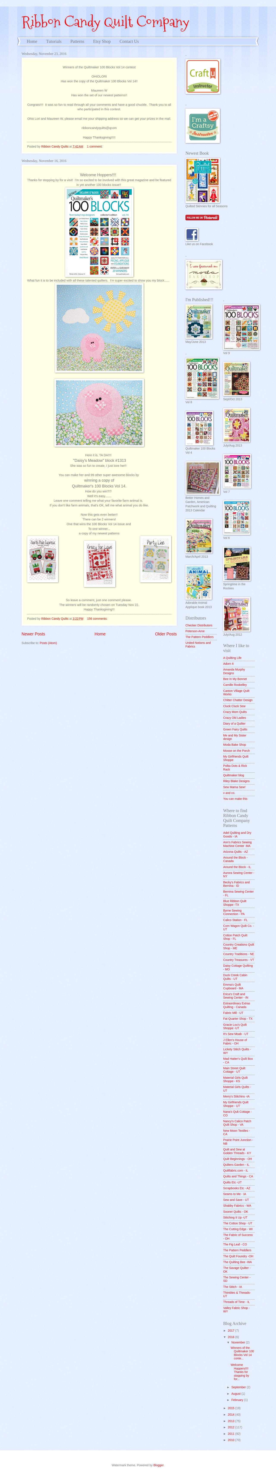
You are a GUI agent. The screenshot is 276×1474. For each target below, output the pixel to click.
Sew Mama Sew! (234, 787)
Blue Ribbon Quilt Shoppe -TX (234, 903)
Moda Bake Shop (234, 744)
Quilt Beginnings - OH (237, 1159)
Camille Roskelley (235, 684)
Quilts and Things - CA (238, 1176)
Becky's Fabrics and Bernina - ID (236, 884)
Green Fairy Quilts (235, 729)
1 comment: (95, 146)
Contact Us (129, 41)
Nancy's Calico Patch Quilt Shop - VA (237, 1123)
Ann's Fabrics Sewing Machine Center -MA (237, 844)
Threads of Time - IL (236, 1302)
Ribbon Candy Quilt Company (105, 21)
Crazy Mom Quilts (235, 712)
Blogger (158, 1465)
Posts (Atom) (48, 643)
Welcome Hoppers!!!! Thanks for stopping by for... (240, 1372)
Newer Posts (33, 634)
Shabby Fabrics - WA (237, 1205)
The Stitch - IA (232, 1287)
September (239, 1387)
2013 (231, 1421)
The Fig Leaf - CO (235, 1244)
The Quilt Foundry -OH (238, 1256)
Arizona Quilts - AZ (235, 851)
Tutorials (54, 41)
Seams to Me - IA (234, 1194)
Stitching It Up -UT (235, 1217)
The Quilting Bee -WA (237, 1262)
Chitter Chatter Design (238, 700)
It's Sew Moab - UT (235, 1034)
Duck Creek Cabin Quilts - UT (235, 977)
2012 (231, 1427)
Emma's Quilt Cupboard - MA (233, 986)
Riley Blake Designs (236, 781)
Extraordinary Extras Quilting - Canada (236, 1005)
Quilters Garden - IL (236, 1164)
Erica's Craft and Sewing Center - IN (235, 996)
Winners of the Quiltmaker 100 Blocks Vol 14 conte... (242, 1353)
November (238, 1342)
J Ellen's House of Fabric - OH (235, 1041)
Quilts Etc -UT (232, 1182)
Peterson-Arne (195, 631)
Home (32, 41)
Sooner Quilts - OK (235, 1211)
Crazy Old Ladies (234, 717)
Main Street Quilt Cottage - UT (234, 1070)
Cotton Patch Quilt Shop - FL (235, 937)
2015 (231, 1408)
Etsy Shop (102, 41)
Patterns (77, 41)
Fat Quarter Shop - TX (237, 1018)
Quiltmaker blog (233, 775)
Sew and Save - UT (236, 1200)
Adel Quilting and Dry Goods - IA (237, 834)
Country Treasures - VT (238, 960)
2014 (231, 1414)
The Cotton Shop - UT (237, 1223)
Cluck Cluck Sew (234, 706)
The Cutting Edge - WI (238, 1229)
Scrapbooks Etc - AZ (236, 1188)
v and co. (229, 793)
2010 (231, 1440)
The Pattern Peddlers (199, 637)
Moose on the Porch (236, 750)
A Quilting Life (232, 658)
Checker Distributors (198, 625)
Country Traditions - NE (238, 954)
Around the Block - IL (237, 867)
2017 (231, 1330)
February (237, 1400)
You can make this (235, 798)
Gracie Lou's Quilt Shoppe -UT (235, 1026)
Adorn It (228, 663)
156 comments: (97, 618)
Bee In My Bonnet (235, 679)
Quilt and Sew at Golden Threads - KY (237, 1151)
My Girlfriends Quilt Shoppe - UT (235, 1104)
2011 (231, 1433)
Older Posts (166, 634)
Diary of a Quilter (234, 723)
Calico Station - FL (235, 920)
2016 (231, 1337)
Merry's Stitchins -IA (236, 1096)
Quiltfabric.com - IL (235, 1170)
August (236, 1393)
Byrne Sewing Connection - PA (234, 912)
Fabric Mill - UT (233, 1013)
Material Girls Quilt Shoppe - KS (235, 1079)
